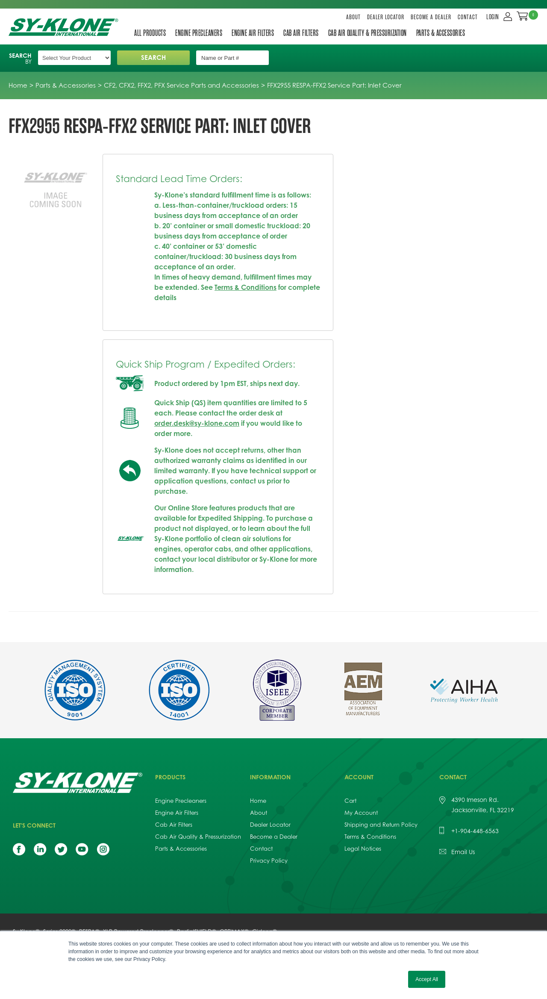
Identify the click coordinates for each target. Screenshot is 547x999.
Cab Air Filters (301, 33)
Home (258, 800)
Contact (468, 17)
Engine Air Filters (253, 33)
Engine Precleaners (198, 33)
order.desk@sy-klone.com (196, 423)
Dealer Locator (385, 17)
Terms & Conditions (245, 287)
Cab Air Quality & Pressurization (367, 33)
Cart (350, 800)
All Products (150, 33)
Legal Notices (362, 848)
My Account (361, 812)
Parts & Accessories (440, 33)
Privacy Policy (269, 860)
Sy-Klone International (65, 27)
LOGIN (492, 17)
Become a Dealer (431, 17)
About (353, 17)
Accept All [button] (426, 979)
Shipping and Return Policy (381, 824)
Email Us (463, 851)
